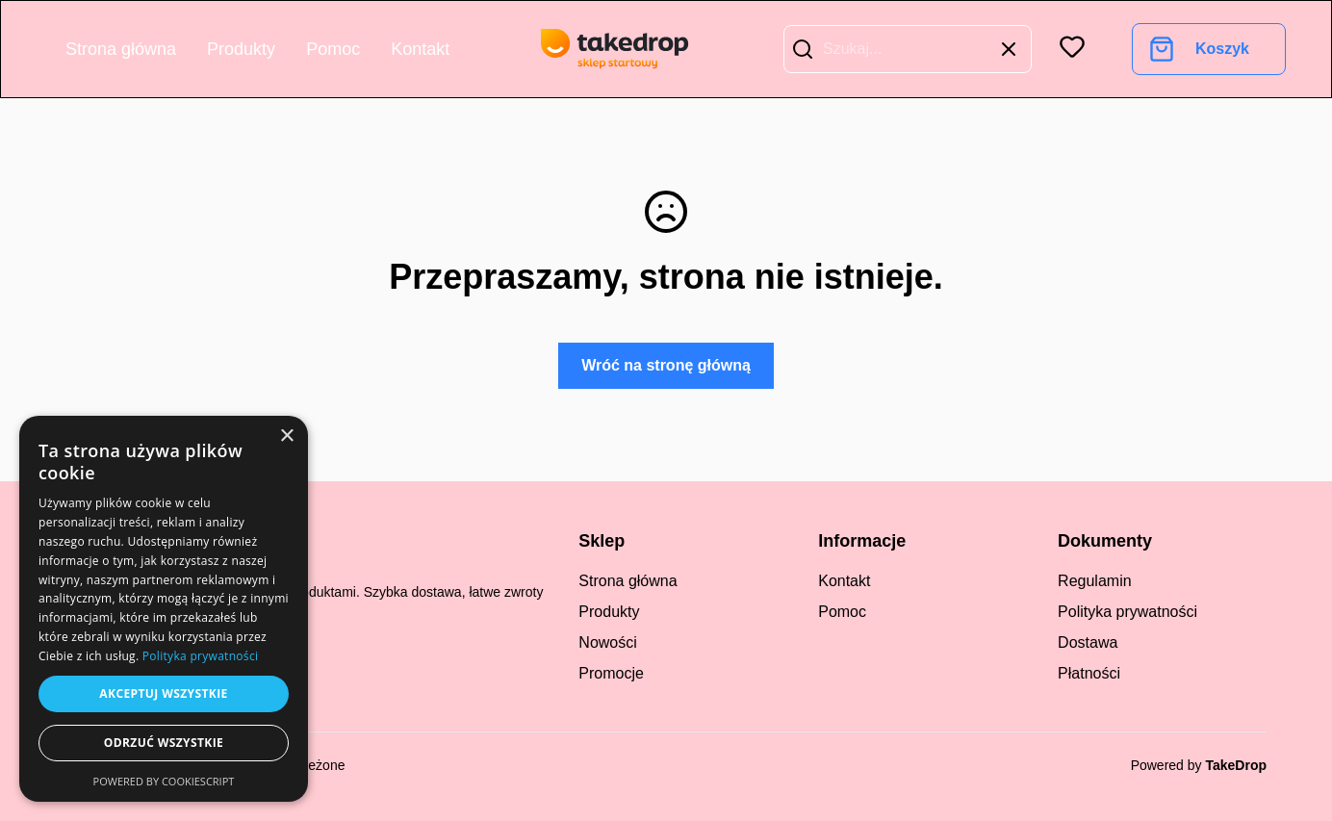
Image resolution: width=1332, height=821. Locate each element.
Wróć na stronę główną (666, 365)
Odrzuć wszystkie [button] (163, 742)
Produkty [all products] (608, 611)
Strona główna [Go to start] (627, 581)
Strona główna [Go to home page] (120, 49)
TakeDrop (1236, 765)
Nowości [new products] (607, 642)
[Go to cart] (1199, 49)
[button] (802, 49)
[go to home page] (615, 49)
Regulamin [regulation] (1094, 581)
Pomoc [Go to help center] (333, 49)
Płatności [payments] (1089, 673)
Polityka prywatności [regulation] (1127, 611)
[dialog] (163, 609)
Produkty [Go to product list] (241, 49)
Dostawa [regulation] (1087, 642)
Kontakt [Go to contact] (420, 49)
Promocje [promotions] (611, 673)
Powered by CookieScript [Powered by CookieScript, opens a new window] (164, 781)
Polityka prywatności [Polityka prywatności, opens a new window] (200, 656)
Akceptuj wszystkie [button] (163, 693)
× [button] (286, 436)
